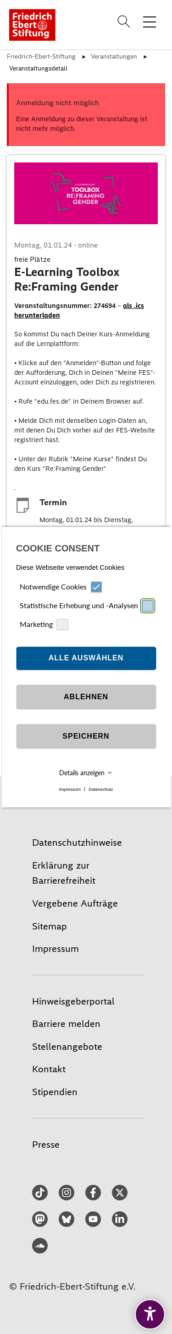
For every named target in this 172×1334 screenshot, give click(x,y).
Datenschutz (101, 789)
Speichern (85, 736)
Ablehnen (86, 697)
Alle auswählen (86, 658)
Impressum (69, 789)
